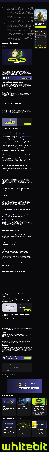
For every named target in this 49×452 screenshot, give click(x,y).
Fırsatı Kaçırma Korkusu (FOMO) (26, 136)
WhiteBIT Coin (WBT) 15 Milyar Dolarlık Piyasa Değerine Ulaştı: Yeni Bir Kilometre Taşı (38, 403)
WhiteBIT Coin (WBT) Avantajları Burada (37, 425)
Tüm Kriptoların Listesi (26, 78)
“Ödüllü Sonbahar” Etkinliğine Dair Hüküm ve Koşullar (8, 403)
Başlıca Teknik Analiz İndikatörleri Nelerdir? (23, 425)
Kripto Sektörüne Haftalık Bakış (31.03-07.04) (24, 402)
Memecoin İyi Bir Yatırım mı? (7, 370)
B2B (38, 449)
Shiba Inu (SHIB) (17, 191)
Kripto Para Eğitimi (34, 449)
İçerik (3, 46)
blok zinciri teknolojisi (13, 328)
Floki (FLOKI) (14, 209)
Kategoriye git (18, 413)
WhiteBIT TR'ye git (40, 47)
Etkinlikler (11, 449)
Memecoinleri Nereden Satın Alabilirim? (9, 364)
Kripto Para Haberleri (17, 449)
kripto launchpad (17, 292)
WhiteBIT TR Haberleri (25, 449)
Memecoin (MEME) (5, 221)
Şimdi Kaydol (40, 26)
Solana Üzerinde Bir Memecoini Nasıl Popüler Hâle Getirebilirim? (13, 367)
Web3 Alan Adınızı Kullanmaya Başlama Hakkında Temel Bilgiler (8, 426)
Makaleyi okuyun (27, 124)
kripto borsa (10, 112)
